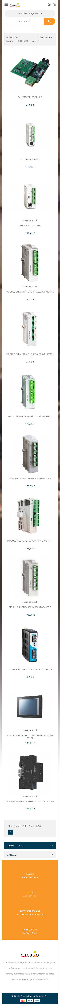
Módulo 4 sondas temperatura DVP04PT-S (30, 540)
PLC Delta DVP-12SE (30, 225)
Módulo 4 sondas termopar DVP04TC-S (30, 607)
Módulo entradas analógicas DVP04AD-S (30, 416)
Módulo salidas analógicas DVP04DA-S (30, 478)
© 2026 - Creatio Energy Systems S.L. (30, 996)
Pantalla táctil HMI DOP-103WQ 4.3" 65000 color (30, 737)
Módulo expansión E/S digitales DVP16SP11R (30, 354)
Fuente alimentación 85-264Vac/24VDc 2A (30, 669)
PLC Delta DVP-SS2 (30, 159)
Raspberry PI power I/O (30, 97)
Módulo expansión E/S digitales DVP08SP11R (30, 291)
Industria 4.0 (15, 845)
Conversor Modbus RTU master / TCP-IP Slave (30, 801)
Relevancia (46, 37)
